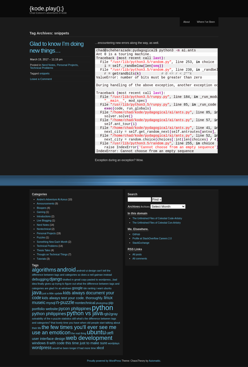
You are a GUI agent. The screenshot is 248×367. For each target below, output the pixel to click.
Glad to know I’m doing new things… (57, 47)
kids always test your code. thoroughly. (72, 298)
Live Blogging (44, 220)
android (66, 269)
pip (110, 303)
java (37, 292)
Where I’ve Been (206, 22)
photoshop (102, 303)
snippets (44, 73)
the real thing (78, 333)
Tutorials (41, 259)
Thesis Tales (43, 250)
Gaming (41, 212)
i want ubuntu (103, 288)
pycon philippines (75, 308)
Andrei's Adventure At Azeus (52, 199)
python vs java (85, 313)
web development (89, 338)
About (186, 22)
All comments (139, 258)
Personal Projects (67, 64)
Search (132, 194)
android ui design (86, 270)
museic (39, 302)
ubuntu (96, 332)
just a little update (52, 293)
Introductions (44, 216)
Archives (145, 206)
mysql (50, 303)
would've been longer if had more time (74, 348)
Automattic (154, 360)
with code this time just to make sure (78, 343)
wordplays (113, 343)
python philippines (49, 313)
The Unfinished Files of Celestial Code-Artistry (157, 218)
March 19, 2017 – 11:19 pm (46, 59)
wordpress (42, 347)
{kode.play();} (47, 8)
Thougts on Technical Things (52, 254)
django (55, 279)
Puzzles (41, 237)
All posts (137, 254)
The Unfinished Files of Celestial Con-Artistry (156, 222)
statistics (66, 318)
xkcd (100, 348)
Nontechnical (44, 229)
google (77, 288)
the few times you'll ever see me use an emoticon (74, 330)
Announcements (45, 203)
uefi (110, 332)
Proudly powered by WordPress (104, 360)
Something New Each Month (52, 242)
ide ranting (89, 288)
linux (108, 297)
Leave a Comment (41, 79)
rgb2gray (110, 314)
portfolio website (45, 309)
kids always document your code (73, 295)
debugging (40, 279)
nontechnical (85, 303)
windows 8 (40, 343)
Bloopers (41, 208)
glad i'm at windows (60, 288)
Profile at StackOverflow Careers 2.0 (152, 238)
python (102, 308)
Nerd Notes (48, 64)
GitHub (136, 234)
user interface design (48, 339)
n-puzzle (65, 302)
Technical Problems (41, 67)
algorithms (44, 270)
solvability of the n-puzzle (46, 318)
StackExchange (140, 243)
